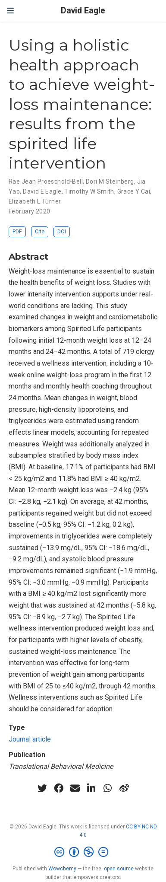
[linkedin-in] (91, 788)
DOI (61, 231)
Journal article (30, 739)
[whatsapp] (107, 788)
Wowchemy (62, 869)
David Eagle (83, 11)
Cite (39, 231)
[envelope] (75, 788)
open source (119, 869)
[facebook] (58, 788)
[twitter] (42, 788)
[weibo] (124, 788)
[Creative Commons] (83, 852)
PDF (17, 231)
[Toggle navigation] (10, 10)
